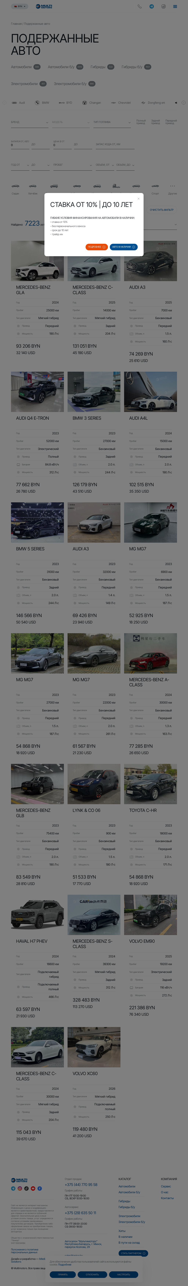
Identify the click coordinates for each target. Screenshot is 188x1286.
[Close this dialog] (139, 199)
